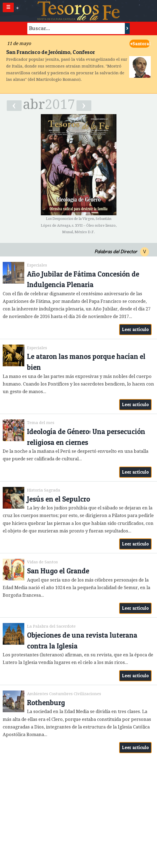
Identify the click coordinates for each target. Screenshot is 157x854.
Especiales (37, 265)
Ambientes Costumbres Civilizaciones (64, 693)
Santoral (140, 43)
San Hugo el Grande (58, 570)
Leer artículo (135, 329)
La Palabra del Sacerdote (51, 626)
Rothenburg (46, 702)
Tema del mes (40, 422)
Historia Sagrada (43, 490)
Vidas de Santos (42, 562)
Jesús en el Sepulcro (58, 499)
